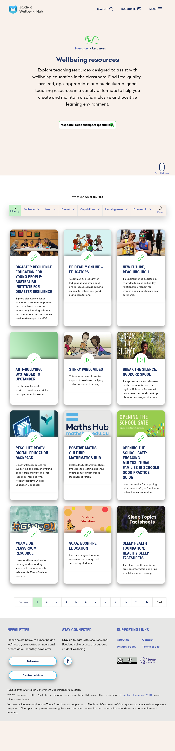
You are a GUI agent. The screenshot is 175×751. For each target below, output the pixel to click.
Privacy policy (126, 660)
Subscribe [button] (33, 674)
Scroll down (162, 169)
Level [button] (48, 209)
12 (147, 615)
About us (123, 653)
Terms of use (151, 660)
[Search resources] (112, 125)
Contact (147, 653)
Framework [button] (140, 209)
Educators (82, 48)
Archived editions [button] (33, 688)
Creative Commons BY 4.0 (137, 708)
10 (126, 615)
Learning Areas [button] (114, 209)
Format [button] (66, 209)
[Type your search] (87, 125)
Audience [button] (29, 209)
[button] (105, 9)
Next (159, 615)
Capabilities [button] (87, 209)
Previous (23, 615)
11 (137, 615)
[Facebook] (68, 674)
